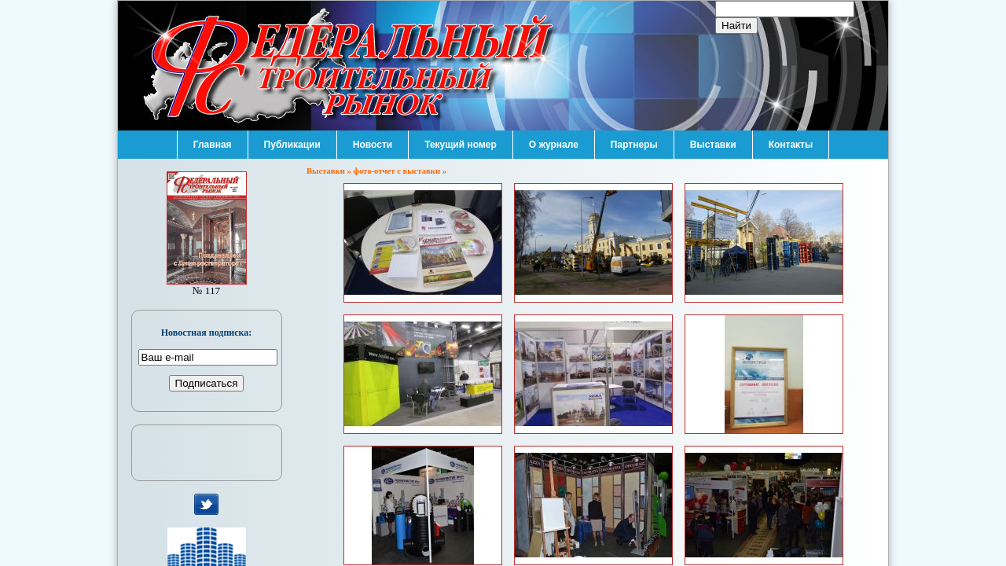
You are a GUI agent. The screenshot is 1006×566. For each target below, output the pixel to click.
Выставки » (330, 171)
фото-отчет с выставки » (400, 171)
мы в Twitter (206, 505)
